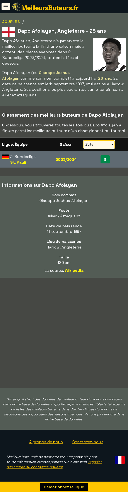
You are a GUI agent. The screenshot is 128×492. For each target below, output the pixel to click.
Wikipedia (74, 270)
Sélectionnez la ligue (64, 486)
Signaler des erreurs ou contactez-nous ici (54, 464)
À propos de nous (46, 441)
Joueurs (11, 21)
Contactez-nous (87, 441)
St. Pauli (18, 162)
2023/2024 (66, 159)
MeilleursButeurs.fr (49, 7)
